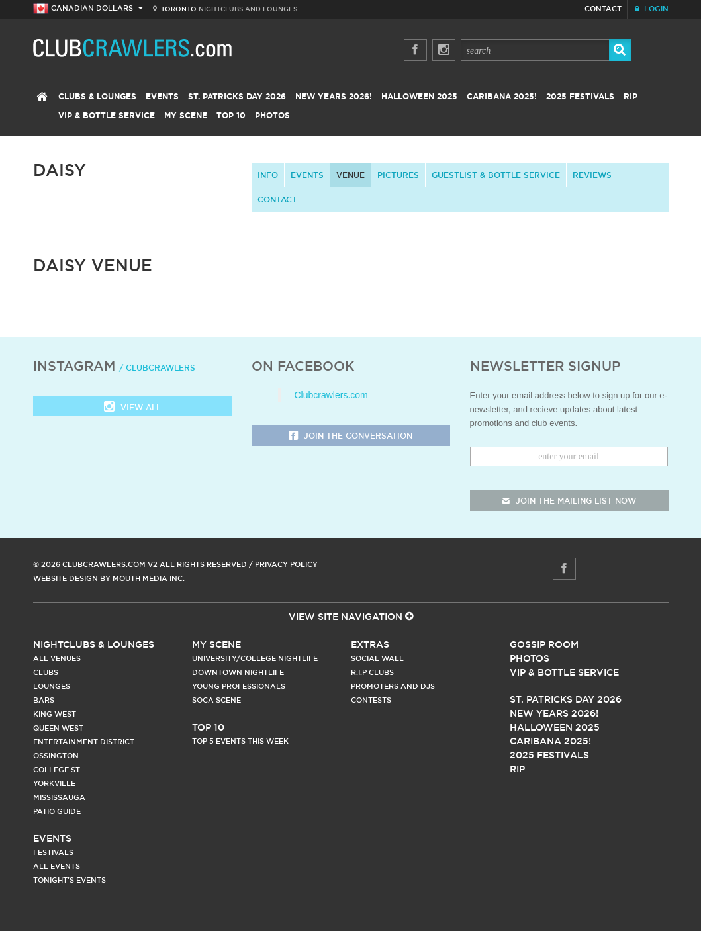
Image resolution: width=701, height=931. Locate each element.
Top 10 (231, 116)
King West (54, 714)
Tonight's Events (69, 880)
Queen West (58, 728)
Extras (370, 644)
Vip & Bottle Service (564, 672)
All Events (56, 866)
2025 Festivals (580, 97)
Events (162, 97)
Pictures (398, 175)
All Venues (57, 658)
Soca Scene (216, 700)
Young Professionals (238, 686)
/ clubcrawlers (157, 367)
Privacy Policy (286, 564)
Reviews (592, 175)
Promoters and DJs (393, 686)
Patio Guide (57, 811)
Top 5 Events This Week (240, 741)
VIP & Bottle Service (106, 116)
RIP (630, 97)
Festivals (53, 852)
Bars (43, 700)
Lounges (51, 686)
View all (132, 408)
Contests (371, 700)
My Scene (185, 116)
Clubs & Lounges (97, 97)
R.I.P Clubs (372, 672)
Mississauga (59, 797)
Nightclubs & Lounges (93, 644)
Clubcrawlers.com (331, 395)
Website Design (65, 578)
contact (277, 199)
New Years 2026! (333, 97)
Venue (350, 175)
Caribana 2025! (502, 97)
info (267, 175)
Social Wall (377, 658)
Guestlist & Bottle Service (496, 175)
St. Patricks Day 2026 (237, 97)
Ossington (56, 756)
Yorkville (54, 783)
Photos (272, 116)
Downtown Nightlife (238, 672)
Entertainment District (83, 742)
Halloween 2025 (419, 97)
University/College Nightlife (255, 658)
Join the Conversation (350, 436)
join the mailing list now (569, 500)
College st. (57, 770)
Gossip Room (544, 644)
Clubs (45, 672)
